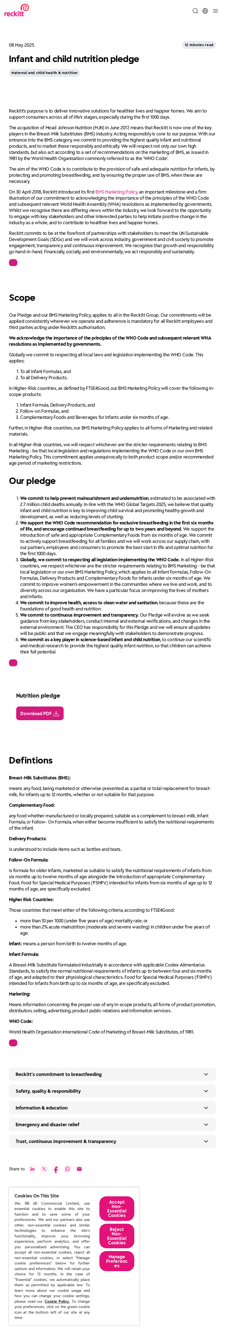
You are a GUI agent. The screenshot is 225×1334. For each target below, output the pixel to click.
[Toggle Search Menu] (195, 11)
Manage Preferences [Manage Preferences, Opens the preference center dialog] (117, 1261)
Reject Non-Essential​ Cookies (116, 1235)
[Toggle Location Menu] (205, 11)
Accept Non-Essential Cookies (116, 1208)
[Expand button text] (112, 1072)
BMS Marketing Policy (116, 189)
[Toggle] (215, 11)
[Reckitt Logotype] (16, 11)
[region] (74, 1256)
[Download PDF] (40, 711)
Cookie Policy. (57, 1301)
